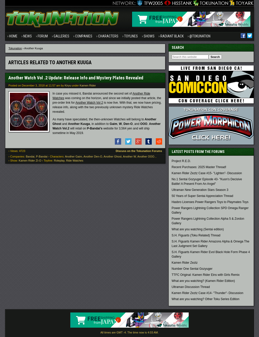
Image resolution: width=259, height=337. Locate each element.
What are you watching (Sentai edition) (198, 229)
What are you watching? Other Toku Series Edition (206, 299)
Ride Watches (74, 160)
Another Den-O (92, 156)
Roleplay (59, 160)
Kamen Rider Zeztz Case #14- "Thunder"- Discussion (207, 293)
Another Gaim (73, 156)
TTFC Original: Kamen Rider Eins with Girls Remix (206, 275)
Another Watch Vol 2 (89, 102)
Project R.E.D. (181, 161)
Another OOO (145, 156)
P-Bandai (41, 156)
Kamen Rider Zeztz (185, 262)
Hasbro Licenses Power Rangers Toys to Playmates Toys (210, 202)
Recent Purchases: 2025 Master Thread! (199, 167)
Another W (129, 156)
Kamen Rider (88, 85)
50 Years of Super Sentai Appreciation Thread (202, 196)
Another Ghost (113, 156)
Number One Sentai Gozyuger (192, 269)
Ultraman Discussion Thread (191, 287)
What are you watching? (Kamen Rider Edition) (203, 281)
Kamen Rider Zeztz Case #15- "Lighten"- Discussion (207, 173)
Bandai (30, 156)
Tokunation (15, 48)
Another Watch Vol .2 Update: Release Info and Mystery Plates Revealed (75, 77)
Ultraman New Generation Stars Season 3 (200, 190)
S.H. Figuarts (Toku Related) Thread (196, 235)
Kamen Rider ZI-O (30, 160)
